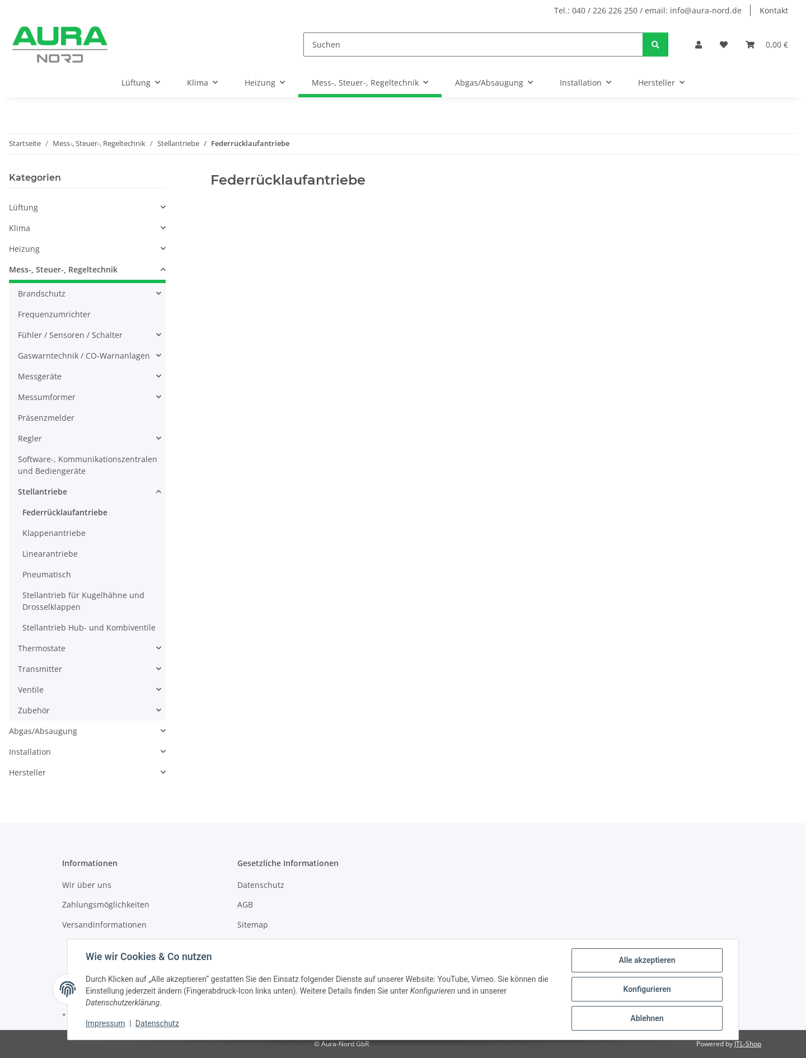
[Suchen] (473, 44)
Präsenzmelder (46, 417)
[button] (698, 44)
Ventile (31, 689)
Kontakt (774, 10)
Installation (30, 751)
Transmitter (40, 669)
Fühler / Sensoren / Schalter (70, 335)
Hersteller (27, 772)
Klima (19, 228)
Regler (30, 438)
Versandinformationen (104, 924)
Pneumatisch (46, 574)
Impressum (105, 1023)
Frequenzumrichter (54, 314)
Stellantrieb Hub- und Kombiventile (89, 627)
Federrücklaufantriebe (64, 512)
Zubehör (34, 710)
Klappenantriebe (54, 533)
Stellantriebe (42, 491)
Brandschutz (41, 293)
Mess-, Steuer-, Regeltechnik (63, 269)
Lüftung (23, 207)
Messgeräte (40, 376)
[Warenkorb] (767, 44)
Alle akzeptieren (646, 960)
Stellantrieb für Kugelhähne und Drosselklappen (83, 601)
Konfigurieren (647, 989)
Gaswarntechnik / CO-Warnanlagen (84, 355)
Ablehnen (646, 1018)
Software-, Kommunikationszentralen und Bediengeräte (87, 465)
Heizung (24, 248)
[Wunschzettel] (724, 44)
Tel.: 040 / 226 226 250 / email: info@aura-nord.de (648, 10)
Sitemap (252, 924)
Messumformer (47, 397)
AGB (245, 904)
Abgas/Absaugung (43, 731)
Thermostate (41, 648)
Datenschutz (157, 1023)
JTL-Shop (747, 1043)
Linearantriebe (50, 553)
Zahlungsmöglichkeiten (105, 904)
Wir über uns (86, 885)
